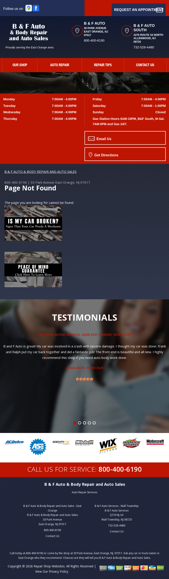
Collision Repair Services (59, 334)
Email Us (99, 138)
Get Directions (103, 154)
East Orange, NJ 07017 (72, 182)
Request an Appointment (138, 10)
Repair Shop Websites (49, 566)
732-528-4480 (116, 525)
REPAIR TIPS (103, 65)
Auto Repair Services (84, 492)
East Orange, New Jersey (111, 334)
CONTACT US (145, 65)
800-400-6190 (94, 40)
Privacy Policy (58, 571)
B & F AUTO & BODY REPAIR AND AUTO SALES (40, 171)
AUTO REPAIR (59, 65)
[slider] (84, 379)
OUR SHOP (20, 65)
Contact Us (52, 536)
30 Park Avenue (42, 182)
